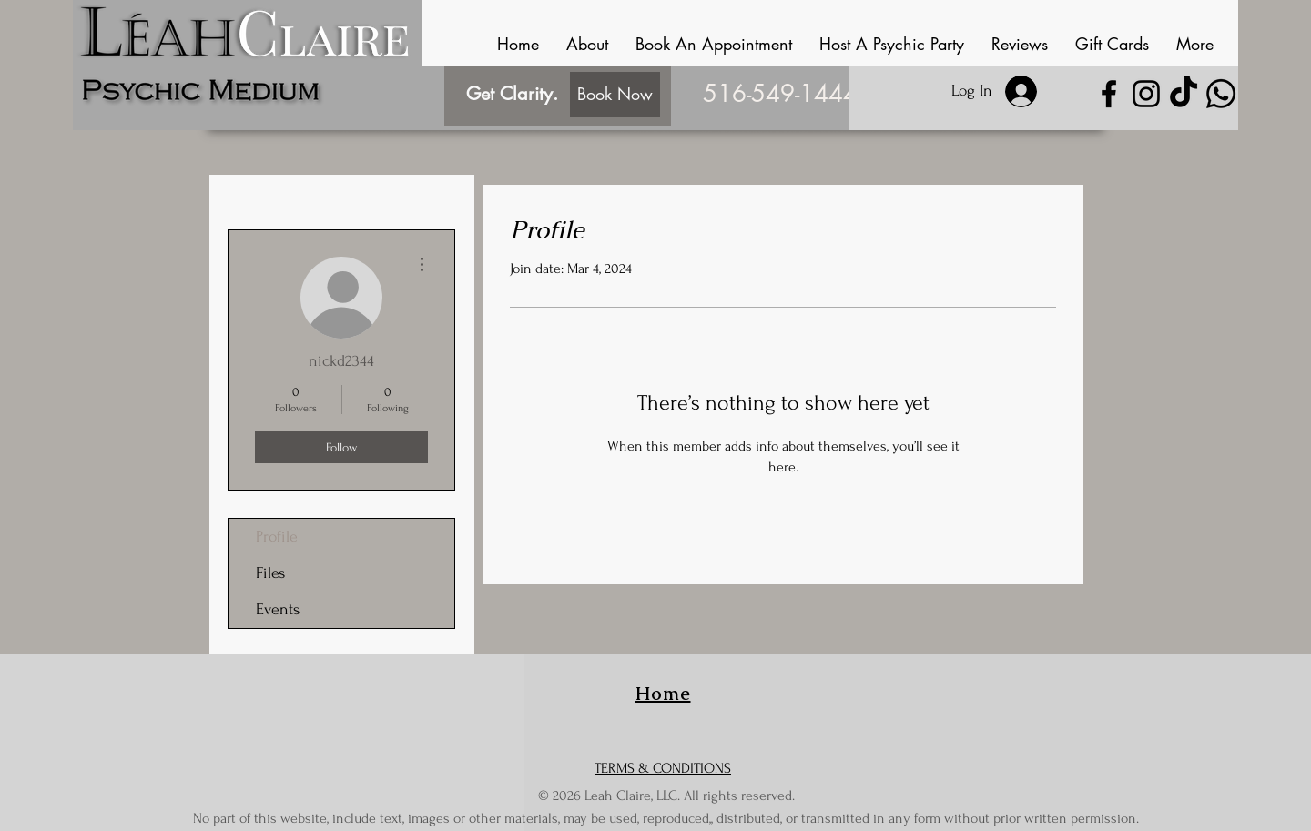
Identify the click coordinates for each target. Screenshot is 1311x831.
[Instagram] (1146, 94)
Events (278, 609)
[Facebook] (1109, 94)
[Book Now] (615, 94)
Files (270, 573)
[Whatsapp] (1221, 94)
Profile (277, 536)
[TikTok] (1183, 94)
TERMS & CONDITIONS (663, 768)
